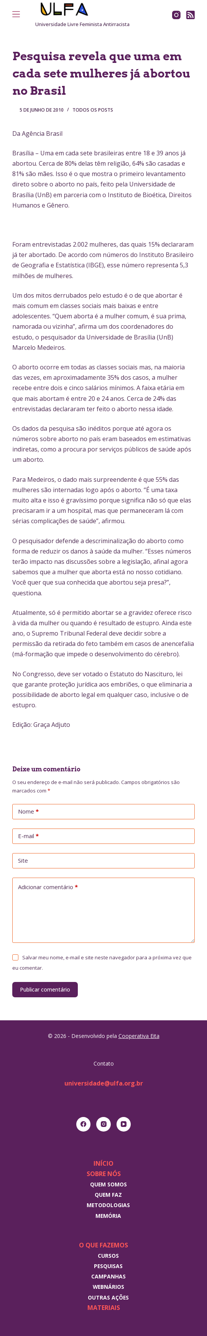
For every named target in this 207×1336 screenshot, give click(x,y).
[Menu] (16, 14)
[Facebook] (83, 1124)
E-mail (28, 836)
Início (103, 1163)
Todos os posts (92, 110)
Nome (28, 812)
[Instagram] (176, 15)
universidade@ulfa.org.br (103, 1083)
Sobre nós (104, 1174)
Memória (108, 1215)
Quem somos (108, 1184)
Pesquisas (108, 1266)
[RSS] (190, 15)
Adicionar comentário (48, 887)
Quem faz (108, 1194)
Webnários (108, 1286)
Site (23, 860)
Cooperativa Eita (138, 1035)
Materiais (103, 1307)
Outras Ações (108, 1297)
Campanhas (108, 1276)
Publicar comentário (45, 989)
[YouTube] (124, 1124)
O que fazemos (103, 1245)
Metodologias (108, 1205)
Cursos (108, 1255)
